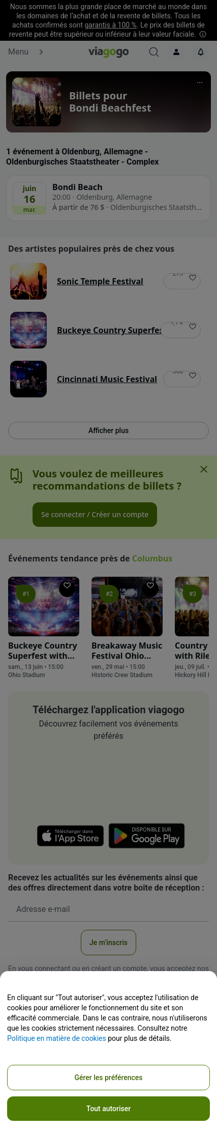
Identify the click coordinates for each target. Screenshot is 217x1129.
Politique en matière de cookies (56, 1038)
